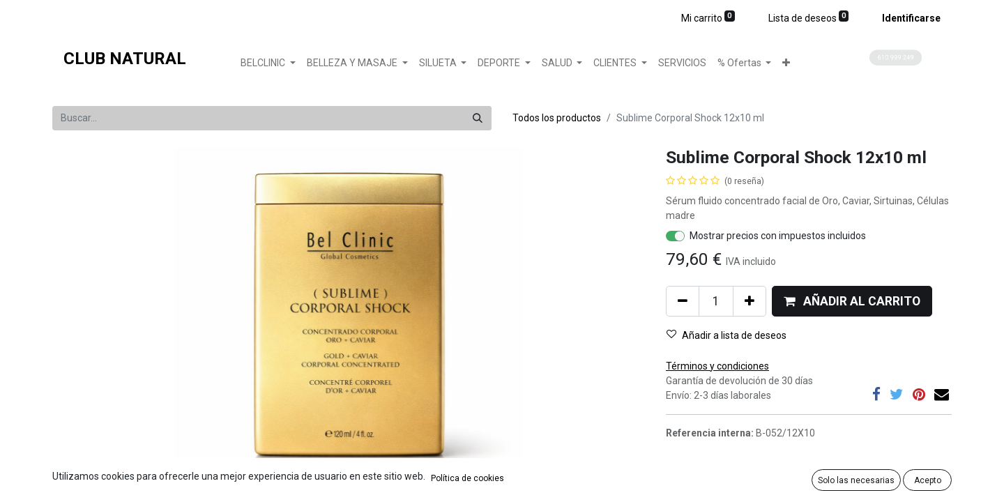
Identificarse (911, 18)
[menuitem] (682, 63)
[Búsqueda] (478, 118)
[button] (786, 63)
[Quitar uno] (682, 301)
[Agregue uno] (749, 301)
